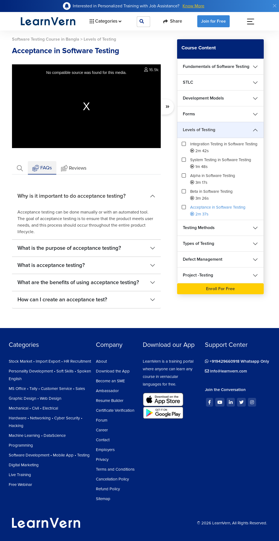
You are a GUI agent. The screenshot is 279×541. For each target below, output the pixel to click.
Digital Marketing (24, 464)
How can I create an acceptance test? (62, 299)
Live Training (20, 474)
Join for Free (213, 21)
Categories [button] (105, 21)
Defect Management (202, 259)
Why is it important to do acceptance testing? (71, 196)
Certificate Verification (115, 410)
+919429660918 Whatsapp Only (237, 361)
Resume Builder (109, 400)
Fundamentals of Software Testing (216, 66)
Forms (189, 114)
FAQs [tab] (42, 168)
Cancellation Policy (112, 479)
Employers (105, 449)
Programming (21, 445)
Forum (101, 420)
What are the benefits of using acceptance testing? (78, 282)
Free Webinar (20, 484)
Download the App (113, 371)
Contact (103, 439)
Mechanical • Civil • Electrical (33, 408)
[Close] (274, 5)
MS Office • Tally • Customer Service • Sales (47, 388)
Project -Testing (198, 275)
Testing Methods (199, 227)
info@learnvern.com (226, 371)
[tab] (20, 168)
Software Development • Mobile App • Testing (49, 455)
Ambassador (107, 390)
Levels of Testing (199, 130)
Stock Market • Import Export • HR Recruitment (50, 361)
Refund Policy (108, 488)
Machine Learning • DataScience (37, 435)
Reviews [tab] (73, 168)
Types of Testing (198, 243)
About (101, 361)
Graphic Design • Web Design (35, 398)
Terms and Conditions (115, 469)
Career (102, 430)
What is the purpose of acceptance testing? (69, 248)
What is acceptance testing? (51, 265)
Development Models (203, 98)
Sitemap (103, 498)
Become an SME (110, 380)
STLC (188, 82)
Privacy (102, 459)
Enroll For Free (220, 288)
